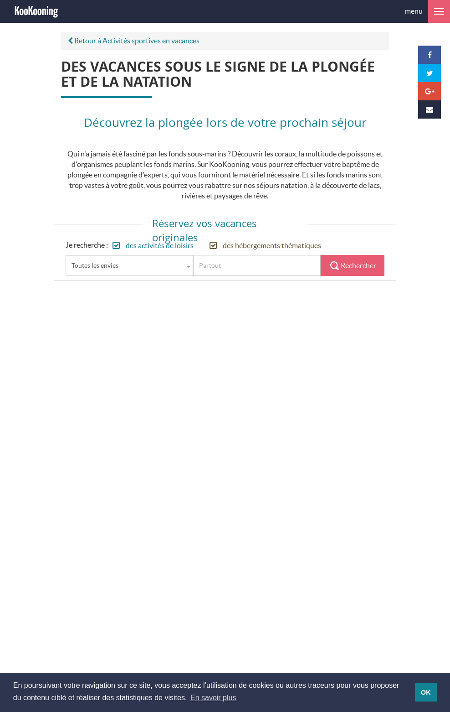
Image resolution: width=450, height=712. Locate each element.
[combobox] (129, 265)
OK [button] (426, 692)
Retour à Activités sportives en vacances (133, 40)
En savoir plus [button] (213, 698)
